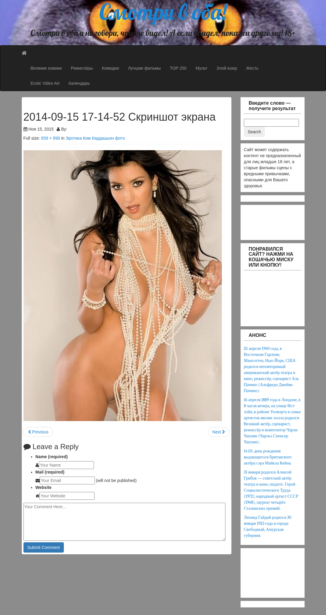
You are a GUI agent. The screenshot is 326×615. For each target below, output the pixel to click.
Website (43, 487)
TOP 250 (178, 68)
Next (218, 432)
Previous (38, 432)
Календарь (79, 83)
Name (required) (52, 456)
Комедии (110, 68)
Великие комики (46, 68)
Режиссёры (82, 68)
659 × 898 (50, 138)
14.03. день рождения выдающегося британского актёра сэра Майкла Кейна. (268, 457)
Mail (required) (50, 472)
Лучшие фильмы (144, 68)
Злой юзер (226, 68)
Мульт (201, 68)
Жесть (252, 68)
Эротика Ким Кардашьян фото (95, 138)
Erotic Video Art (45, 83)
